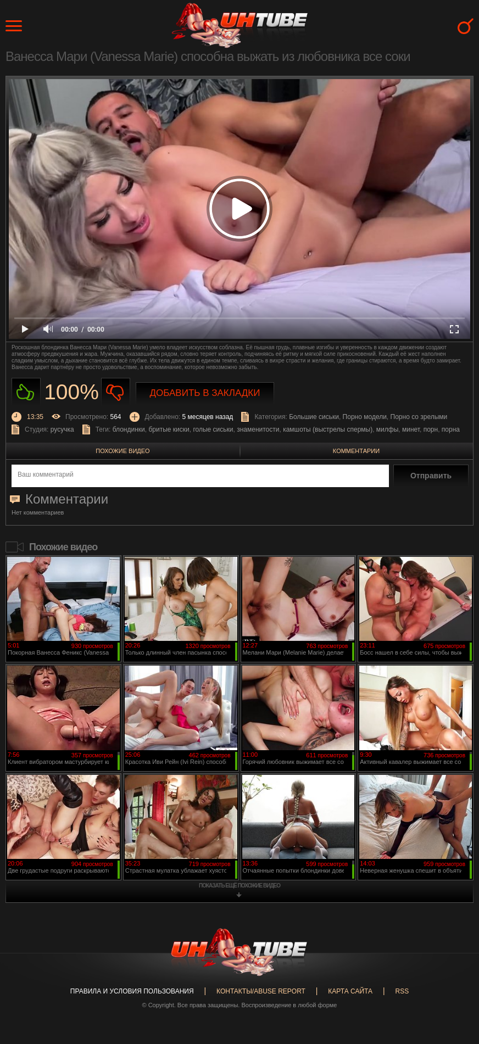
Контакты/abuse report (260, 991)
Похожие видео (122, 451)
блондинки (129, 429)
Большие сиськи (314, 417)
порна (451, 429)
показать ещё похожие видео (239, 886)
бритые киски (168, 429)
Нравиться (26, 392)
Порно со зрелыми (419, 417)
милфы (387, 429)
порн (431, 429)
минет (411, 429)
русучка (62, 429)
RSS (402, 991)
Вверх (454, 982)
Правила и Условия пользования (132, 991)
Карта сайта (350, 991)
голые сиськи (213, 429)
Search (466, 26)
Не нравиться (115, 392)
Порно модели (365, 417)
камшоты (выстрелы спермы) (327, 429)
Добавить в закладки (205, 393)
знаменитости (258, 429)
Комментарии (356, 451)
